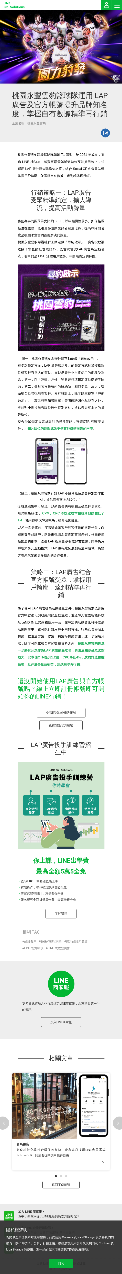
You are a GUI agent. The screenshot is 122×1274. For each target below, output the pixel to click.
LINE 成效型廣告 (59, 948)
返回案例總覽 (61, 1185)
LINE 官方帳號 (33, 948)
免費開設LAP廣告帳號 (61, 713)
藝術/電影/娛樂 (51, 941)
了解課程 (61, 914)
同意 (61, 1263)
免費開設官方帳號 (61, 725)
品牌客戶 (30, 941)
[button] (56, 1176)
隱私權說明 (80, 1249)
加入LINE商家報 (61, 1022)
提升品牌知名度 (77, 941)
